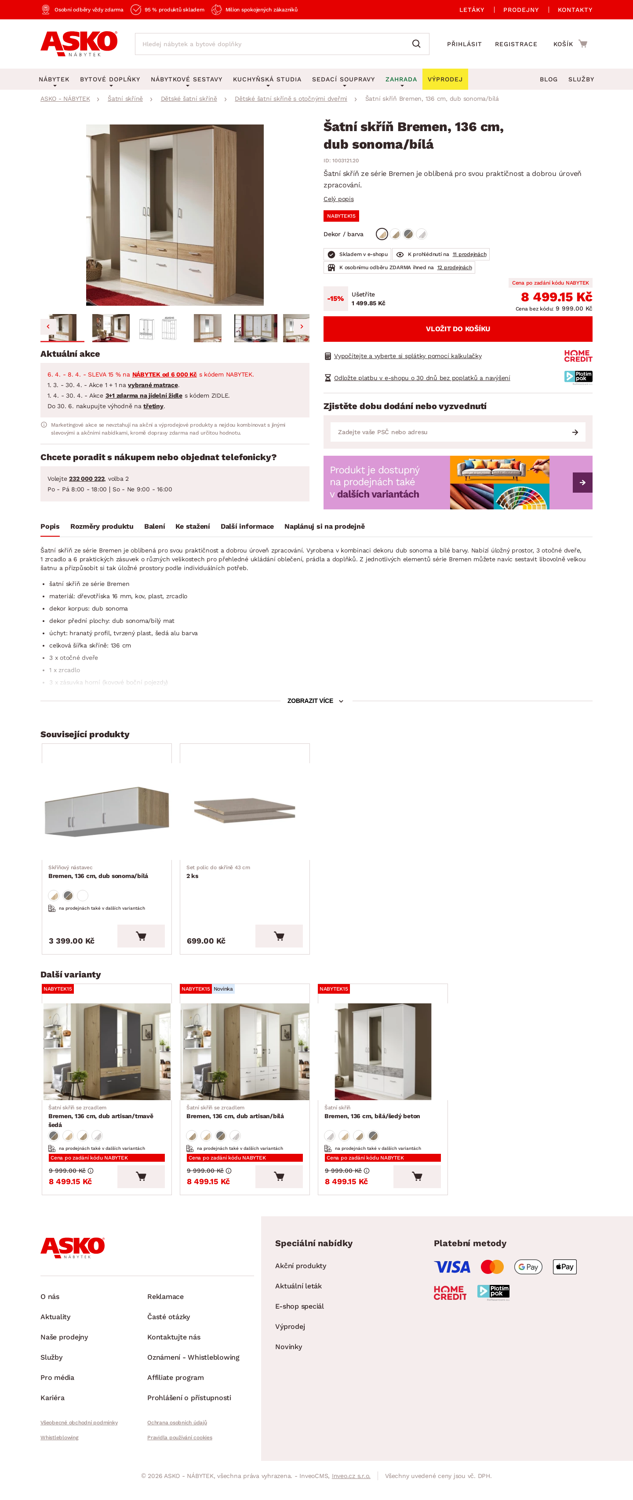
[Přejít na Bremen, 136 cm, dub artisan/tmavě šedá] (109, 1058)
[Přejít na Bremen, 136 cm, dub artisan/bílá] (247, 1058)
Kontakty (575, 10)
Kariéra (52, 1407)
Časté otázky (168, 1326)
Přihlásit (464, 44)
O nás (49, 1306)
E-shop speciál (299, 1315)
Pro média (57, 1387)
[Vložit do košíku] (146, 940)
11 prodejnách (470, 254)
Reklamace (165, 1306)
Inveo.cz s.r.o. (351, 1485)
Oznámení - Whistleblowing (193, 1366)
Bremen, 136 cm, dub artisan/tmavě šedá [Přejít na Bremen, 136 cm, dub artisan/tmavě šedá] (109, 1119)
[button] (62, 328)
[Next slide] (301, 327)
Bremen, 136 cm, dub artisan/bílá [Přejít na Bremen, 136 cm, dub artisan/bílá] (235, 1119)
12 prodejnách (454, 267)
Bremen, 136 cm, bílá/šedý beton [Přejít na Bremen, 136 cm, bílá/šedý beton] (373, 1119)
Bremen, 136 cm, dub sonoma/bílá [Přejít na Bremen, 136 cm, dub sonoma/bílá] (99, 874)
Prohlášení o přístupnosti (189, 1407)
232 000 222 (86, 478)
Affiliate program (175, 1387)
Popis (50, 526)
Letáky (471, 10)
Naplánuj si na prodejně (324, 526)
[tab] (50, 528)
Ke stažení (192, 526)
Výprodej (290, 1336)
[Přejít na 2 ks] (247, 813)
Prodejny (521, 10)
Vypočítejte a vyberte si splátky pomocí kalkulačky (408, 355)
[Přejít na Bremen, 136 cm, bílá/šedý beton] (385, 1058)
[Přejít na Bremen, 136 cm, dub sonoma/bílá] (109, 813)
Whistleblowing (59, 1447)
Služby (581, 79)
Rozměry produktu (102, 526)
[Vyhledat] (418, 44)
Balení (154, 526)
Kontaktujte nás (173, 1346)
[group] (175, 215)
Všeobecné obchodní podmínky (78, 1432)
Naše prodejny (64, 1346)
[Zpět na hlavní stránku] (78, 44)
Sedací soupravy (343, 79)
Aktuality (55, 1326)
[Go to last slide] (48, 327)
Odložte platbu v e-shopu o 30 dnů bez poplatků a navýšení (422, 377)
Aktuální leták (298, 1295)
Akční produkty (300, 1275)
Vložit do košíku (458, 329)
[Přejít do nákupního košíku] (570, 43)
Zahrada (401, 79)
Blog (549, 79)
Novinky (288, 1356)
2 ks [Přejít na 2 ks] (219, 874)
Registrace (516, 44)
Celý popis (339, 198)
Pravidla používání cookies (179, 1447)
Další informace (247, 526)
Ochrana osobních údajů (177, 1432)
